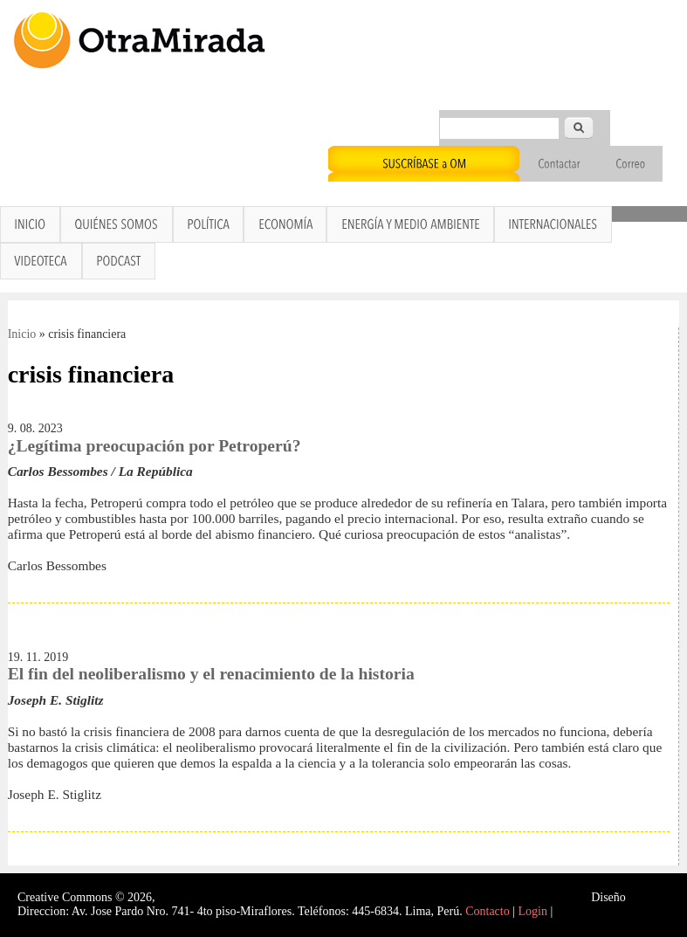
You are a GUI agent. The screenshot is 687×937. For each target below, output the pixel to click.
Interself (649, 897)
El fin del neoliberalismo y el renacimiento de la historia (211, 674)
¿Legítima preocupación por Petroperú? (154, 446)
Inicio (22, 334)
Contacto (487, 911)
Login (533, 911)
